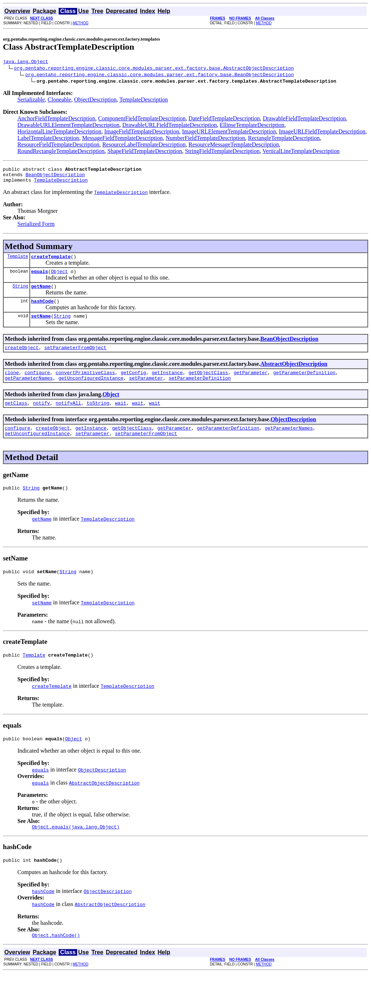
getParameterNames (29, 391)
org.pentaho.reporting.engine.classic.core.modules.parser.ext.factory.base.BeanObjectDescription (159, 75)
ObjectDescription (95, 101)
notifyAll (68, 417)
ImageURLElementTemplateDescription (229, 132)
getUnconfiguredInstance (90, 391)
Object (59, 277)
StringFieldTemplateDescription (222, 152)
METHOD (80, 23)
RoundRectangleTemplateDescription (61, 152)
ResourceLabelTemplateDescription (144, 145)
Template (17, 261)
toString (98, 417)
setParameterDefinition (199, 391)
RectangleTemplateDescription (284, 139)
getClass (16, 417)
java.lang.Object (25, 62)
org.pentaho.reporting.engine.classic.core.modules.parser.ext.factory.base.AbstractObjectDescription (154, 69)
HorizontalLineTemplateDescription (59, 132)
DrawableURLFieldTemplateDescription (169, 126)
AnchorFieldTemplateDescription (56, 119)
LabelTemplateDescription (48, 139)
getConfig (133, 384)
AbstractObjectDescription (294, 375)
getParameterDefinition (304, 384)
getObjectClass (208, 384)
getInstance (167, 384)
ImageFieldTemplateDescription (141, 132)
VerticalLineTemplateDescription (300, 152)
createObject (22, 358)
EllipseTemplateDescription (252, 126)
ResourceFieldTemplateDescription (58, 145)
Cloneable (59, 101)
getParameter (251, 384)
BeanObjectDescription (55, 177)
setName (41, 325)
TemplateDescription (143, 101)
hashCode (42, 309)
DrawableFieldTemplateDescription (304, 119)
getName (41, 293)
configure (37, 384)
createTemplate (51, 261)
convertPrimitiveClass (85, 384)
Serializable (31, 101)
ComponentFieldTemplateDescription (142, 119)
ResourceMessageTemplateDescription (233, 145)
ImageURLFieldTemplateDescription (322, 132)
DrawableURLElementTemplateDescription (68, 126)
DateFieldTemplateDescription (224, 119)
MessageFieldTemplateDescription (122, 139)
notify (41, 417)
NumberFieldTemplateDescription (205, 139)
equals (39, 277)
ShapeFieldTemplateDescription (145, 152)
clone (12, 384)
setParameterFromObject (75, 358)
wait (120, 417)
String (20, 293)
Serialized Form (36, 228)
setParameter (146, 391)
